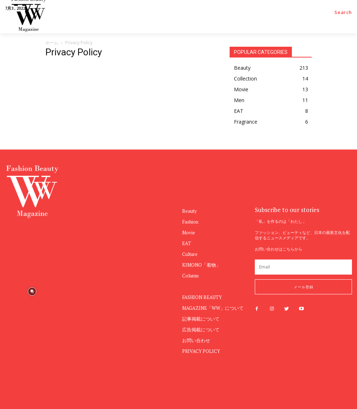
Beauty (189, 211)
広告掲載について (201, 329)
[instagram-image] (146, 347)
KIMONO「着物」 (201, 265)
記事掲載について (201, 319)
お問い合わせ (196, 340)
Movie (188, 232)
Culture (190, 254)
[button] (343, 12)
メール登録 (303, 286)
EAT (186, 243)
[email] (303, 267)
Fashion (190, 222)
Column (190, 275)
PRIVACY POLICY (201, 351)
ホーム (51, 43)
